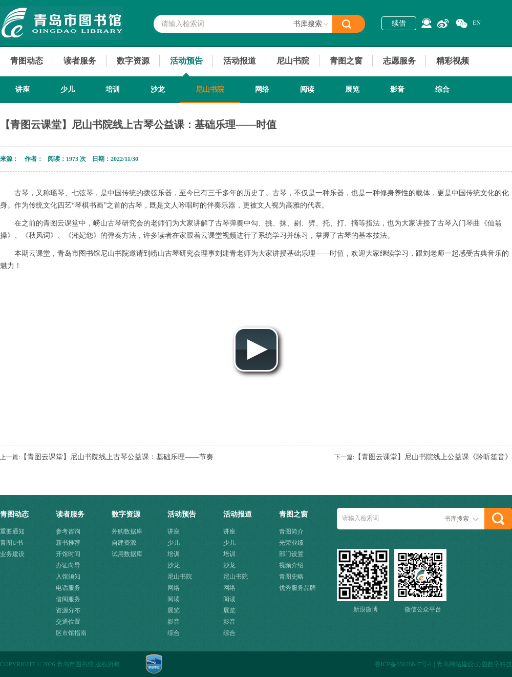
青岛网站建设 (455, 664)
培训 (112, 89)
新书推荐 (68, 542)
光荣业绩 (291, 542)
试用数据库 (127, 554)
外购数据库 (127, 531)
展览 (352, 89)
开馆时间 (68, 554)
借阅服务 (68, 599)
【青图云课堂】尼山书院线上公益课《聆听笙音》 (433, 457)
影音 (397, 89)
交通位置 (68, 621)
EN (477, 22)
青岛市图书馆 (61, 23)
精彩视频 (452, 60)
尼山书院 (292, 60)
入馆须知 (68, 576)
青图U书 (11, 542)
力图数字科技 (493, 664)
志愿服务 (399, 60)
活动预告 (186, 60)
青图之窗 (346, 60)
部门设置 (291, 554)
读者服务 (79, 60)
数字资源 (133, 60)
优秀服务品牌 (297, 587)
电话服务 (68, 587)
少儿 (67, 89)
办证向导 (68, 565)
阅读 (307, 89)
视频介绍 (291, 565)
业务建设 (12, 554)
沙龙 (158, 89)
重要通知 (12, 531)
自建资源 (124, 542)
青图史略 (291, 576)
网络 (262, 89)
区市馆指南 (71, 633)
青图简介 (291, 531)
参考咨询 (68, 531)
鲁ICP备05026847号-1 (404, 664)
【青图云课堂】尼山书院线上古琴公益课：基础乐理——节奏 (117, 457)
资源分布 (68, 610)
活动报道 (239, 60)
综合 (442, 89)
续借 (399, 23)
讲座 (22, 89)
